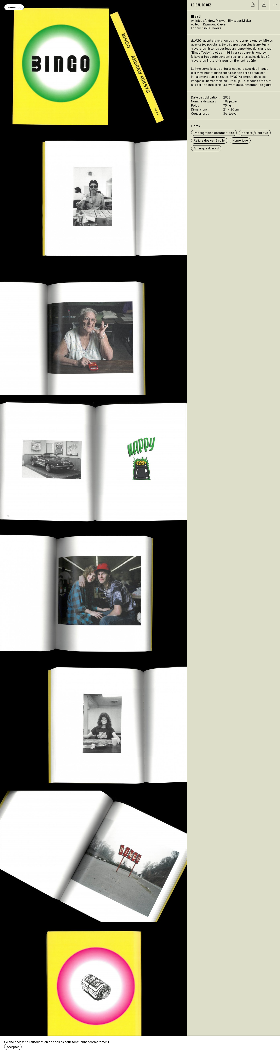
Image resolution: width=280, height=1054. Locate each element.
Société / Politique (255, 133)
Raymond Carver (215, 24)
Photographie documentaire (214, 133)
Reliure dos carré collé (209, 140)
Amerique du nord (206, 148)
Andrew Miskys (215, 21)
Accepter (13, 1047)
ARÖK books (212, 28)
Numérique (240, 140)
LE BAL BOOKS (201, 5)
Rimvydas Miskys (240, 21)
